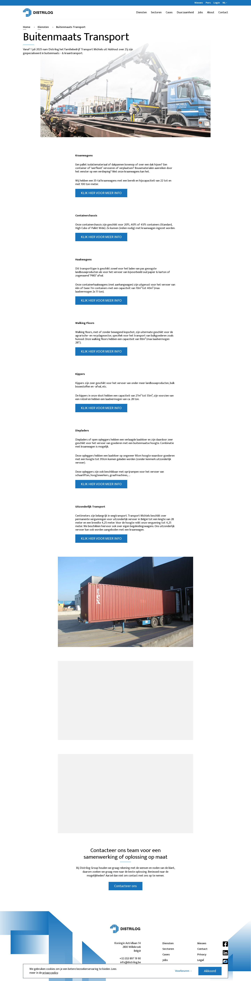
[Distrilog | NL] (38, 12)
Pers (208, 2)
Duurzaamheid (185, 12)
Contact (223, 12)
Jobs (200, 12)
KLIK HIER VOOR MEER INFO (101, 193)
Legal (200, 960)
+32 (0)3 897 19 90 (130, 958)
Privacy (201, 955)
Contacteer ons (125, 886)
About (210, 12)
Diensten (141, 12)
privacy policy (50, 973)
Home (26, 27)
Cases (169, 12)
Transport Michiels (92, 49)
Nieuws (199, 2)
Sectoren (156, 12)
